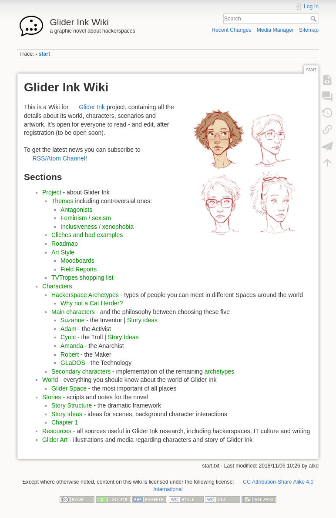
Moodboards (77, 260)
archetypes (219, 371)
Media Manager (275, 30)
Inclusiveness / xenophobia (97, 226)
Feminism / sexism (85, 217)
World (50, 379)
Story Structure (71, 405)
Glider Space (69, 388)
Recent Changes (231, 30)
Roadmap (64, 243)
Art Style (62, 252)
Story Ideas (123, 337)
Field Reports (78, 269)
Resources (56, 431)
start (44, 54)
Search (314, 19)
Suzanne (72, 320)
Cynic (68, 337)
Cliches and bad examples (87, 234)
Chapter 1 (64, 422)
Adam (68, 328)
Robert (69, 354)
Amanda (71, 345)
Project (51, 192)
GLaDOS (72, 362)
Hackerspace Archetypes (85, 294)
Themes (62, 200)
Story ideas (142, 320)
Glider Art (54, 439)
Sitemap (309, 30)
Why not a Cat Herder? (91, 303)
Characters (57, 286)
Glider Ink (92, 107)
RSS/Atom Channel (59, 158)
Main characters (73, 311)
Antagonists (76, 209)
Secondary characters (81, 371)
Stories (51, 397)
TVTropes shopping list (82, 277)
